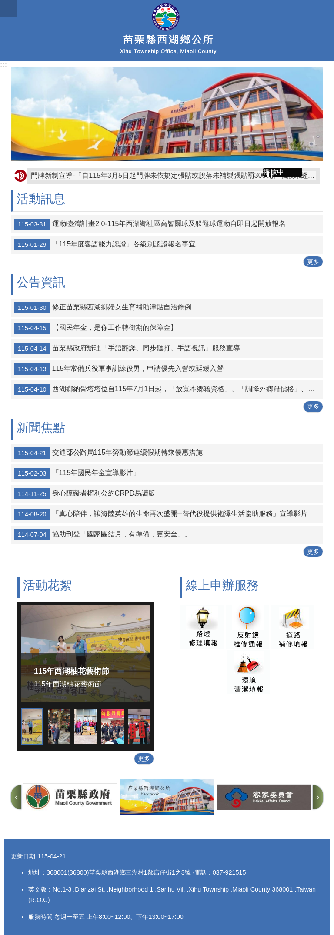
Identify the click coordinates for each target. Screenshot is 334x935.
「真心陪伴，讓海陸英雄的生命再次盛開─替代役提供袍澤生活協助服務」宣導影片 (160, 514)
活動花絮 (47, 585)
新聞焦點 (41, 427)
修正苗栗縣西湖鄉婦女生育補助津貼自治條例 (102, 307)
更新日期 (23, 856)
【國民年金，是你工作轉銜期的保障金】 (95, 328)
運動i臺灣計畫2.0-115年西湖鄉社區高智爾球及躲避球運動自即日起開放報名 (150, 224)
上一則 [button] (16, 797)
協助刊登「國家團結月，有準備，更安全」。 (102, 534)
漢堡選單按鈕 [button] (8, 8)
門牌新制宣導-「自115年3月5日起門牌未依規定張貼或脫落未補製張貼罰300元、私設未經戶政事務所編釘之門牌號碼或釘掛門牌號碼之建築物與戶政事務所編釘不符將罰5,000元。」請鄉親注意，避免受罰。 (173, 175)
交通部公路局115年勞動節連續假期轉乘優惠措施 (108, 453)
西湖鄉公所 (167, 30)
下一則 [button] (318, 797)
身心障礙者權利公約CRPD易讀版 (84, 493)
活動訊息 (41, 199)
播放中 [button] (273, 172)
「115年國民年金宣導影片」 (77, 473)
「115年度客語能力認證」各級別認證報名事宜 (105, 244)
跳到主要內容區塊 (4, 4)
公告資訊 (41, 282)
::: (3, 64)
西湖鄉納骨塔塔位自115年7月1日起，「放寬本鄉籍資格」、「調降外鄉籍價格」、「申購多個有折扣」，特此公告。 (168, 389)
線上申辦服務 (222, 585)
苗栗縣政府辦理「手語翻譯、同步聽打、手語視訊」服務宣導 (127, 348)
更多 (313, 261)
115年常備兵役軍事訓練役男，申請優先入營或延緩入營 (119, 369)
